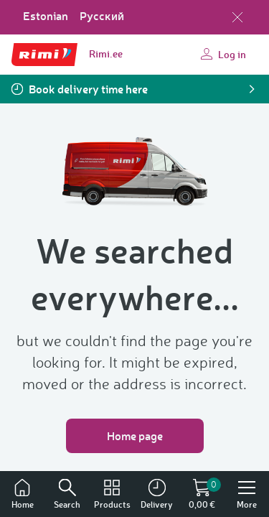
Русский (102, 16)
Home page (135, 435)
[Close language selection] (237, 17)
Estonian (45, 16)
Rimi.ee (106, 53)
